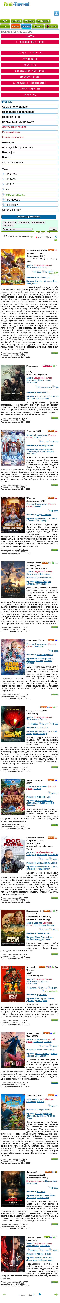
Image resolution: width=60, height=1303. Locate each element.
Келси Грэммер (40, 733)
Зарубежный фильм (14, 127)
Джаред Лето (41, 1258)
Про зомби (30, 204)
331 (47, 237)
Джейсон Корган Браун (43, 1260)
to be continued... (30, 194)
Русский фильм (11, 132)
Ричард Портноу (43, 869)
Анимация (8, 142)
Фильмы (6, 102)
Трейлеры (29, 94)
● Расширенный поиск (30, 41)
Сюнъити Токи (50, 281)
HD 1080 (30, 179)
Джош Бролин (41, 1001)
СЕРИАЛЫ (29, 21)
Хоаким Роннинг (44, 1254)
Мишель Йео (40, 582)
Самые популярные (15, 106)
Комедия (30, 435)
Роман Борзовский (34, 661)
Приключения (32, 267)
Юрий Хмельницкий (45, 1050)
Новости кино (30, 76)
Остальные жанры (13, 162)
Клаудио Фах (42, 727)
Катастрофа (31, 380)
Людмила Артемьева (35, 803)
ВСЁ (5, 21)
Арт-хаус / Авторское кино (17, 147)
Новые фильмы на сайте (18, 122)
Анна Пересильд (42, 1054)
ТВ (5, 26)
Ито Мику (39, 281)
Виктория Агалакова (35, 1116)
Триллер (43, 719)
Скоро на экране (30, 52)
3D (30, 189)
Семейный (38, 646)
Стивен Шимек (43, 933)
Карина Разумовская (35, 451)
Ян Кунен (41, 1191)
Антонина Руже (43, 797)
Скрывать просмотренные (17, 236)
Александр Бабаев (45, 445)
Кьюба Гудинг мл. (43, 867)
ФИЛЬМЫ (16, 21)
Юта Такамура (43, 277)
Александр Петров (43, 1114)
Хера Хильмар (41, 731)
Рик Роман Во (43, 392)
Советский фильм (12, 137)
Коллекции (30, 58)
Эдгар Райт (42, 995)
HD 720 (30, 184)
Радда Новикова (44, 515)
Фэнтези (43, 267)
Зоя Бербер (41, 521)
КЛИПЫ (51, 26)
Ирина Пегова (41, 518)
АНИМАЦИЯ (43, 21)
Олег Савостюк (41, 1056)
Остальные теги (11, 210)
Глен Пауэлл (40, 998)
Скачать (54, 353)
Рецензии (30, 64)
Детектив (30, 852)
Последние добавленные (18, 111)
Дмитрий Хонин (44, 1110)
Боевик (6, 157)
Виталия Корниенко (43, 658)
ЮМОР (15, 26)
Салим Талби (43, 1198)
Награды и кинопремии (30, 82)
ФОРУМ (26, 26)
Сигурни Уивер (41, 584)
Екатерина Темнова (44, 449)
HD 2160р (30, 174)
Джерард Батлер (42, 396)
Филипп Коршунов (45, 655)
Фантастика (31, 382)
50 (49, 232)
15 (37, 232)
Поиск (53, 229)
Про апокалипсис (43, 387)
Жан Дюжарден (42, 1195)
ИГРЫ (37, 26)
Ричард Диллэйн (42, 939)
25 (43, 232)
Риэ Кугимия (32, 283)
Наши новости (30, 88)
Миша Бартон (41, 937)
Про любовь (30, 199)
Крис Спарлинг (42, 398)
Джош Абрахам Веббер (47, 863)
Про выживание (53, 388)
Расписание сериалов (30, 70)
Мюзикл (29, 1039)
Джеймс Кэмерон (44, 578)
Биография (8, 152)
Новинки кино (11, 117)
